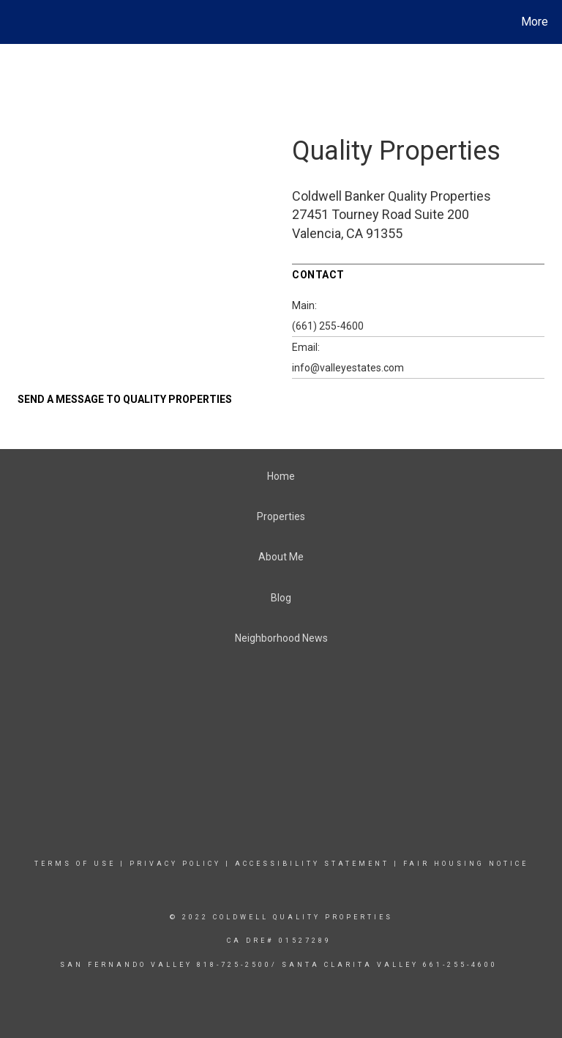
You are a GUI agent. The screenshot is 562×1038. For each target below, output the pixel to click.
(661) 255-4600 (328, 326)
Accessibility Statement (312, 863)
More (534, 22)
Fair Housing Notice (465, 863)
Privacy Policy (175, 863)
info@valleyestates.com (348, 368)
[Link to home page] (14, 22)
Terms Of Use (75, 863)
